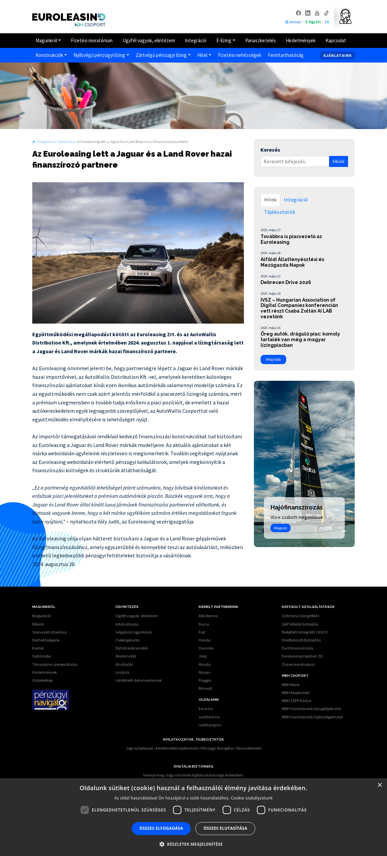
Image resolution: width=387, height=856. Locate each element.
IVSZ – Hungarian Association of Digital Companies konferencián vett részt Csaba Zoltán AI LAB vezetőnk (299, 308)
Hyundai (206, 647)
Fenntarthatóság (285, 55)
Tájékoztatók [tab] (279, 212)
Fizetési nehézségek (239, 55)
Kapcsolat (335, 40)
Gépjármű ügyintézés (133, 632)
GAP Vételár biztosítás (300, 624)
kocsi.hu (206, 708)
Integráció (195, 40)
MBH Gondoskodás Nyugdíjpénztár (311, 708)
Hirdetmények (300, 40)
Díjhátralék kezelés (131, 647)
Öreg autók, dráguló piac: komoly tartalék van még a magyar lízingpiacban (300, 339)
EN (327, 22)
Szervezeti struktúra (49, 632)
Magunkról (46, 40)
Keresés (293, 22)
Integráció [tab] (296, 199)
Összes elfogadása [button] (161, 828)
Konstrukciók (49, 55)
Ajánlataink (337, 55)
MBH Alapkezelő (295, 692)
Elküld (338, 161)
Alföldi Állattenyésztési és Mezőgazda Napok (292, 262)
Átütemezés (125, 655)
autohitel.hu (209, 716)
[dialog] (193, 817)
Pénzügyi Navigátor (217, 748)
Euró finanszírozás (297, 647)
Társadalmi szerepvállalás (55, 664)
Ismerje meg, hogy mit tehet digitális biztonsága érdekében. (193, 775)
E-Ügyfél (313, 22)
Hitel (202, 55)
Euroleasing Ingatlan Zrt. (303, 655)
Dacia (204, 624)
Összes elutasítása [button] (225, 828)
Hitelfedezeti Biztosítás (301, 640)
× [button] (379, 785)
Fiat (202, 632)
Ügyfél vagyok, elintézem (148, 40)
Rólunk (38, 624)
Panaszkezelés (260, 40)
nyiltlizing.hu (210, 724)
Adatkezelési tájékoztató (177, 748)
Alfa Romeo (208, 615)
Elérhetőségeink (46, 640)
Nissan (204, 672)
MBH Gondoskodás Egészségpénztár (312, 716)
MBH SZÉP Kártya (296, 700)
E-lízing (223, 40)
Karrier (38, 647)
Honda (204, 640)
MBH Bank (290, 684)
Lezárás (122, 672)
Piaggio (205, 680)
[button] (193, 844)
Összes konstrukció (298, 664)
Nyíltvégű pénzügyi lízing (99, 55)
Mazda (205, 664)
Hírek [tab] (270, 199)
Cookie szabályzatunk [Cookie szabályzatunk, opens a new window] (252, 798)
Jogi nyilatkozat (139, 748)
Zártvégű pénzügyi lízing (161, 55)
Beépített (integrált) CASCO (305, 632)
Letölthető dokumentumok (138, 680)
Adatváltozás (126, 624)
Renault (205, 688)
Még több (273, 359)
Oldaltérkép (42, 680)
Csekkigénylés (127, 640)
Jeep (203, 655)
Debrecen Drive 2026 (286, 282)
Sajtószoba (41, 655)
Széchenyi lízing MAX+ (301, 615)
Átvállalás (124, 664)
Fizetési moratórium (91, 40)
